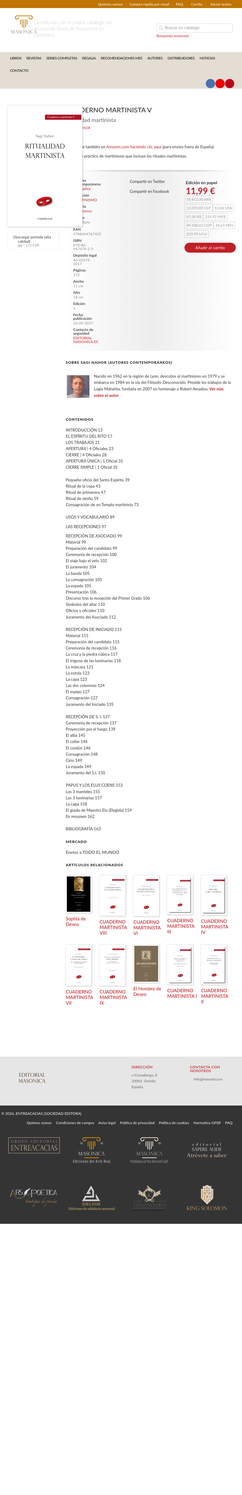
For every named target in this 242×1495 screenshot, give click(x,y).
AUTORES (155, 58)
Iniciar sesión (220, 4)
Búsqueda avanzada (173, 35)
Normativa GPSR (207, 1122)
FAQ (179, 4)
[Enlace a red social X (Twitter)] (200, 83)
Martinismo (82, 211)
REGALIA (89, 58)
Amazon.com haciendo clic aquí (133, 146)
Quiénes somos (110, 4)
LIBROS (15, 58)
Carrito (197, 4)
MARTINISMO (85, 200)
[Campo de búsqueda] (195, 28)
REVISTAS (33, 58)
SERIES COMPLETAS (61, 58)
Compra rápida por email (149, 4)
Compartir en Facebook (149, 191)
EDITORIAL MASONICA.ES (85, 340)
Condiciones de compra (75, 1122)
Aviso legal (107, 1122)
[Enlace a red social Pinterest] (229, 83)
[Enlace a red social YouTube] (220, 83)
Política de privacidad (137, 1122)
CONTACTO (19, 70)
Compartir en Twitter (147, 181)
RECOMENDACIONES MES (121, 58)
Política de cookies (174, 1122)
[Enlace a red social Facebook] (210, 83)
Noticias (207, 58)
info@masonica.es (208, 1079)
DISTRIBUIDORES (181, 58)
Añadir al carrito (210, 247)
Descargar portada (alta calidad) (32, 241)
